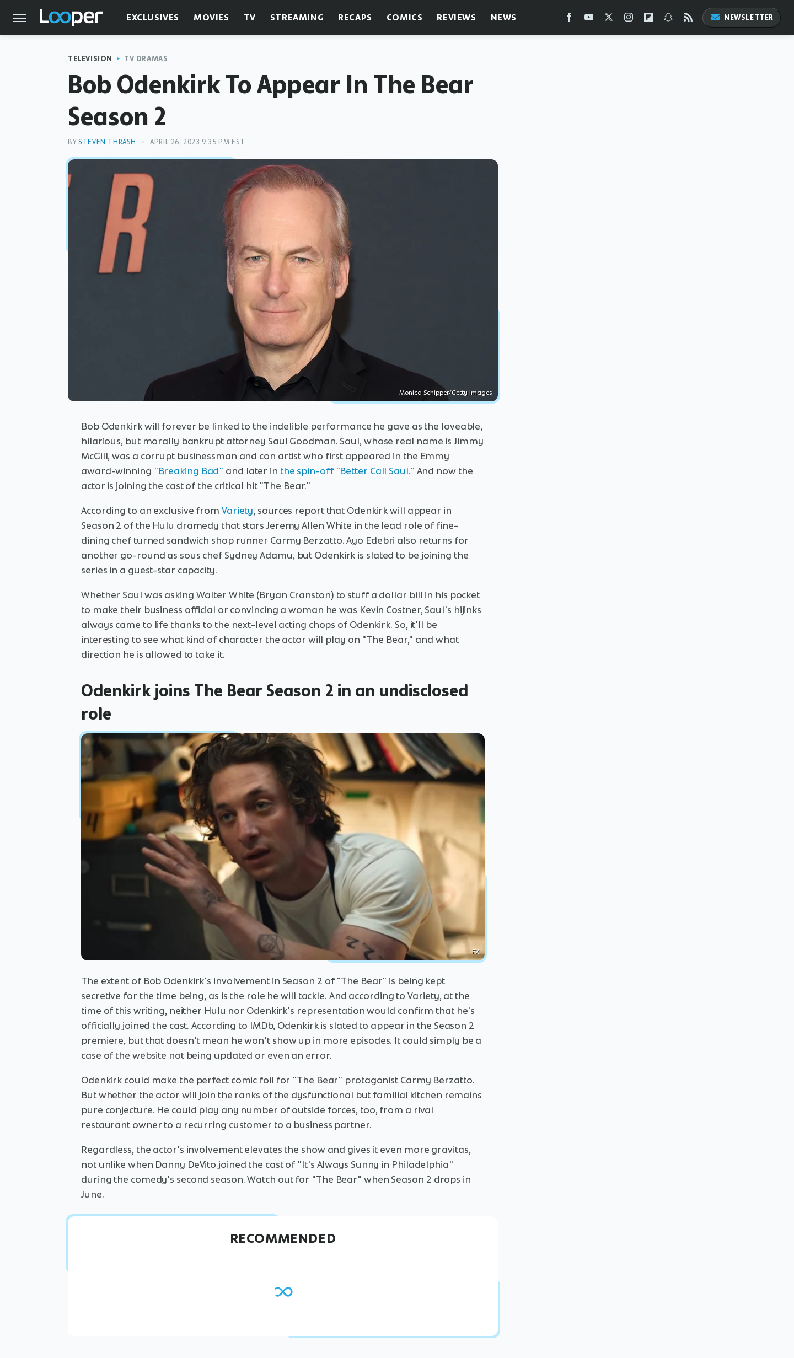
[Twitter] (608, 19)
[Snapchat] (668, 19)
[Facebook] (569, 19)
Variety (237, 510)
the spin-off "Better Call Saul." (347, 470)
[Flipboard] (648, 19)
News (504, 17)
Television (90, 58)
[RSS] (688, 19)
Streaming (297, 17)
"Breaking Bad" (189, 470)
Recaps (355, 17)
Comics (405, 17)
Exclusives (152, 17)
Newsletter (742, 17)
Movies (211, 17)
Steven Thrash (107, 142)
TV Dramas (146, 58)
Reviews (456, 17)
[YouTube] (588, 19)
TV (250, 17)
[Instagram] (628, 19)
